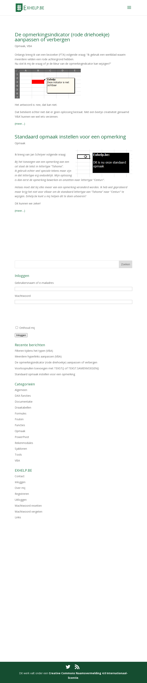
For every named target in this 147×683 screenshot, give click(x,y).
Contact (19, 476)
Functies (20, 425)
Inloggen (21, 335)
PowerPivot (22, 437)
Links (18, 517)
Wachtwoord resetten (28, 505)
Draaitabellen (23, 407)
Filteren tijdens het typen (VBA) (34, 350)
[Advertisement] (73, 240)
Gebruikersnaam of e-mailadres (34, 283)
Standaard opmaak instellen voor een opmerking (70, 136)
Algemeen (21, 390)
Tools (18, 454)
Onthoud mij (27, 328)
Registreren (22, 494)
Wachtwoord (23, 296)
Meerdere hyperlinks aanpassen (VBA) (38, 356)
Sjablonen (21, 448)
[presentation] (44, 316)
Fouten (19, 419)
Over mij (20, 488)
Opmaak (20, 46)
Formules (20, 413)
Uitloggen (21, 499)
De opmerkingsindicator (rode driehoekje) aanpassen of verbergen (62, 37)
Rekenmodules (24, 443)
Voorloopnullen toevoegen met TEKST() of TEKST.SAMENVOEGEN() (57, 368)
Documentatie (24, 401)
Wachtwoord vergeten (28, 511)
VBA (29, 46)
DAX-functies (23, 395)
